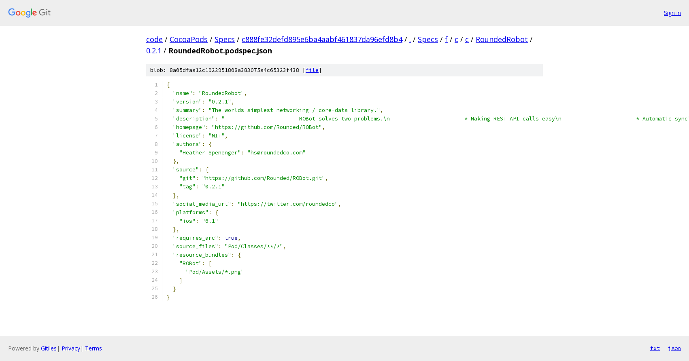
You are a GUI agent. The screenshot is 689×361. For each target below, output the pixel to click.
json (674, 348)
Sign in (672, 13)
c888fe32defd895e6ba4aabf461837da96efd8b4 (322, 39)
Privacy (71, 348)
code (154, 39)
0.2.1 (154, 50)
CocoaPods (189, 39)
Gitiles (49, 348)
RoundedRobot (502, 39)
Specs (225, 39)
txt (655, 348)
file (312, 70)
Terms (93, 348)
